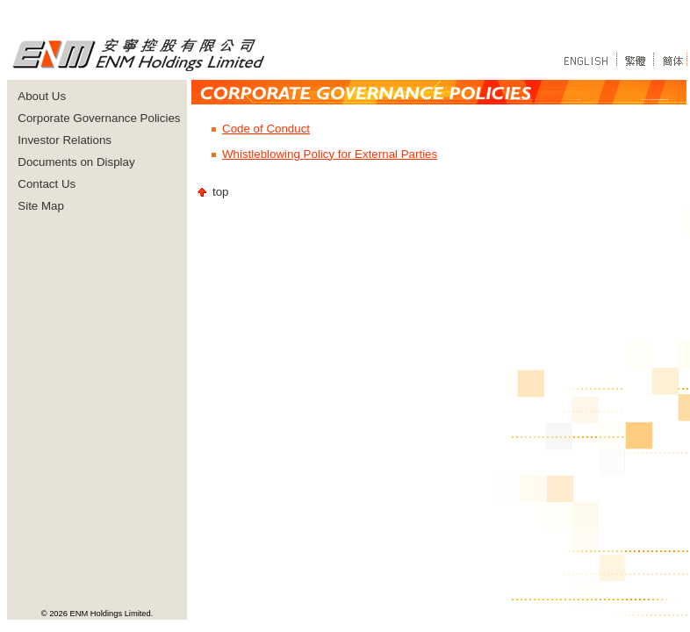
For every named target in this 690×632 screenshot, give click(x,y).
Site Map (41, 205)
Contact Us (46, 183)
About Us (42, 96)
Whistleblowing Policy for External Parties (329, 154)
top (220, 191)
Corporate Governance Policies (99, 118)
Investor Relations (64, 140)
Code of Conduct (266, 128)
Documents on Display (76, 162)
